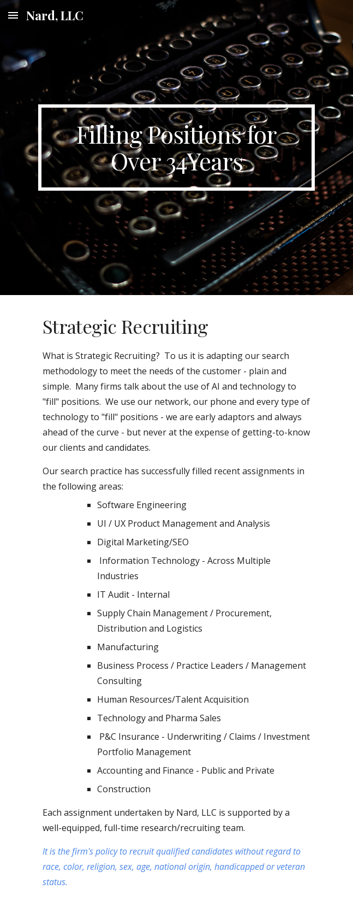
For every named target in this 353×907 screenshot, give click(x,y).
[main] (176, 147)
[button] (13, 15)
